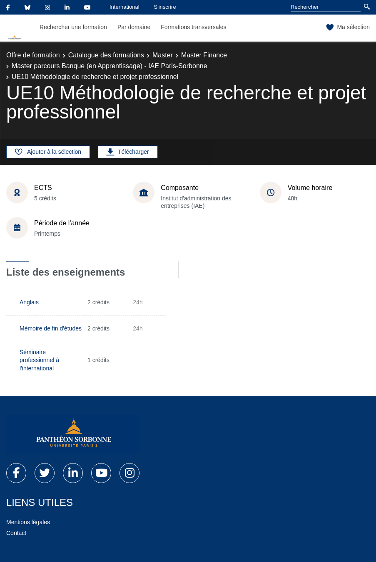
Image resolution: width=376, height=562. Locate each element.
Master (162, 55)
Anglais (29, 302)
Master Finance (204, 55)
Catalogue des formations (106, 55)
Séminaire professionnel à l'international (39, 360)
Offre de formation (33, 55)
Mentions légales (28, 522)
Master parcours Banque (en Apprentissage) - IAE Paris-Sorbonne (109, 65)
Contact (16, 533)
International (124, 7)
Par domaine (133, 27)
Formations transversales (193, 27)
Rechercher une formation (73, 27)
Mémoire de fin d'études (51, 328)
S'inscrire (165, 7)
